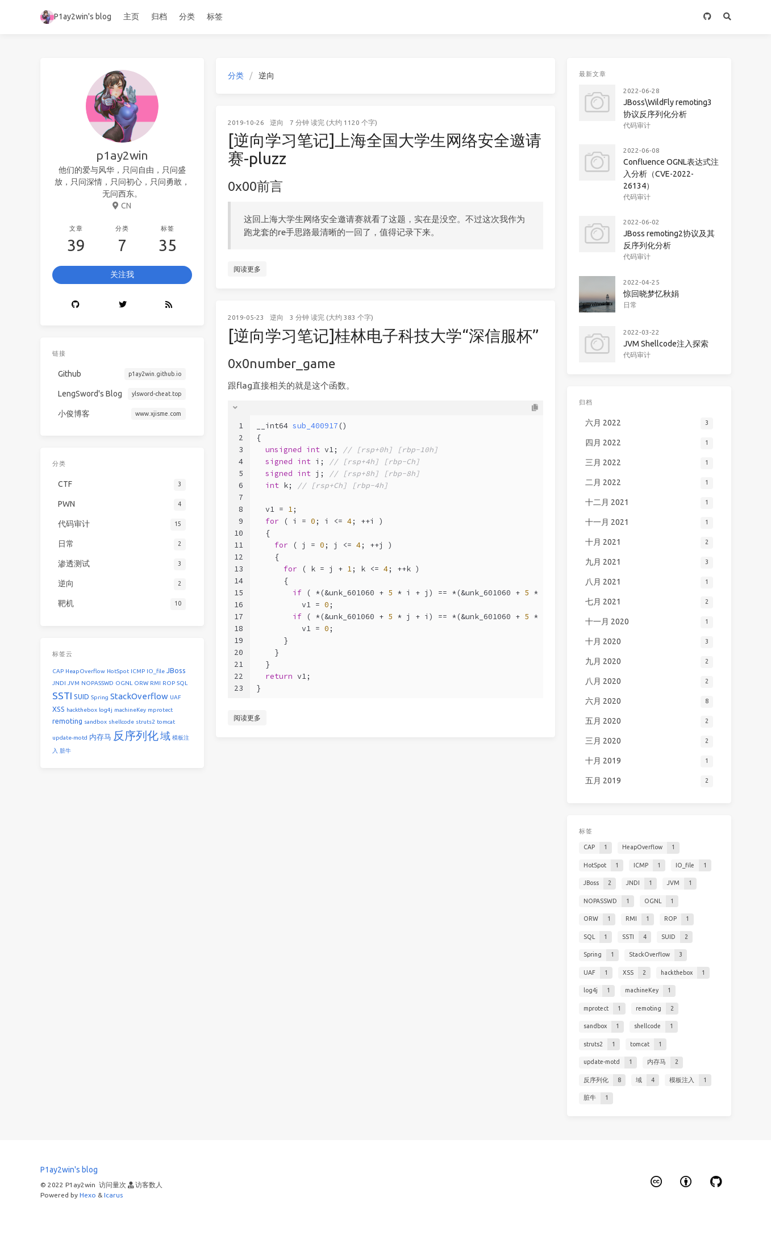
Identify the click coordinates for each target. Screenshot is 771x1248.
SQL (182, 683)
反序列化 (136, 735)
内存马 (100, 737)
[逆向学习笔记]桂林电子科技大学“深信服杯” (383, 335)
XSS (58, 709)
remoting (67, 721)
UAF (175, 697)
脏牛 (65, 751)
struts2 (145, 722)
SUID (81, 696)
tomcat (166, 722)
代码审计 (637, 125)
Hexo (88, 1195)
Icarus (113, 1195)
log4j (105, 710)
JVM (74, 683)
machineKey (130, 710)
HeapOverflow (85, 671)
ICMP (138, 671)
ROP (168, 683)
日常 (630, 304)
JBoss (176, 670)
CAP (58, 671)
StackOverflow (139, 696)
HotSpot (118, 671)
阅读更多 (247, 269)
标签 (215, 16)
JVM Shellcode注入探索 (666, 343)
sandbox (95, 722)
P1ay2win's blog (76, 17)
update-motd (69, 737)
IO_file (156, 671)
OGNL (123, 683)
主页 (131, 16)
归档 (159, 16)
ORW (141, 683)
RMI (155, 683)
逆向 (277, 122)
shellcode (121, 722)
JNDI (59, 683)
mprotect (160, 710)
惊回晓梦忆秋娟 (651, 293)
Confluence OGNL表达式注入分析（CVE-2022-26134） (671, 173)
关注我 (122, 274)
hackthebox (81, 710)
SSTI (62, 695)
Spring (100, 697)
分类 (187, 16)
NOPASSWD (97, 683)
